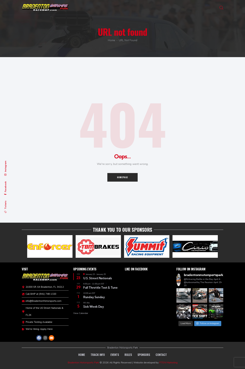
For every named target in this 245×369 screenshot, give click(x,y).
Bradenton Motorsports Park (83, 362)
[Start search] (221, 7)
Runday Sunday (94, 297)
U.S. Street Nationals (97, 278)
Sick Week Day (93, 306)
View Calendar (80, 313)
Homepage (122, 177)
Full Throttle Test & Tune (100, 287)
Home (111, 40)
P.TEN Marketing (168, 362)
